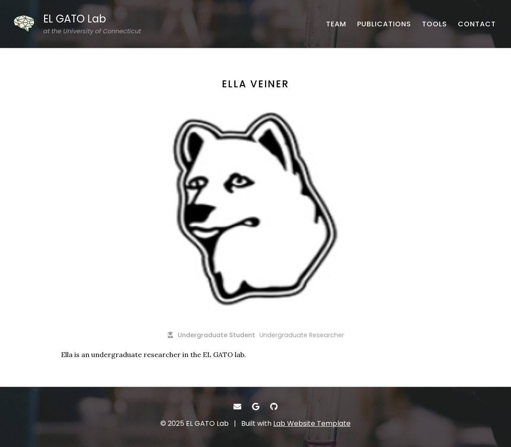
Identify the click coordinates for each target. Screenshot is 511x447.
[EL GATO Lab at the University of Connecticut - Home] (77, 24)
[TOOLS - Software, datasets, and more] (434, 24)
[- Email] (237, 406)
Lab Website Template (312, 423)
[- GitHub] (274, 406)
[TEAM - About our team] (336, 24)
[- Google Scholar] (256, 406)
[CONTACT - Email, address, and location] (477, 24)
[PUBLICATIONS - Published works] (384, 24)
